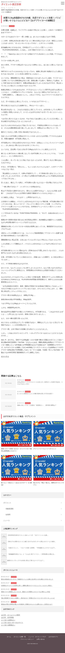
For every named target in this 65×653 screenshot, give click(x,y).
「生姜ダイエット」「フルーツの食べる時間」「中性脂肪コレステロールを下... (31, 548)
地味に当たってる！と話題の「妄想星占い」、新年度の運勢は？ (36, 405)
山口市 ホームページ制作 (10, 615)
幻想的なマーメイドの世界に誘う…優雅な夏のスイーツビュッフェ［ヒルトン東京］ (26, 585)
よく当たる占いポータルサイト (12, 622)
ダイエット (7, 503)
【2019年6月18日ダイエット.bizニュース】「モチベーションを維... (27, 535)
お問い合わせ (41, 639)
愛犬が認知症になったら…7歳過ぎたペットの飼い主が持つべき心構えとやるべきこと (27, 579)
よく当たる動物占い (8, 625)
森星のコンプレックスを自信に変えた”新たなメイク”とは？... (25, 560)
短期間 (8, 514)
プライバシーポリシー (27, 639)
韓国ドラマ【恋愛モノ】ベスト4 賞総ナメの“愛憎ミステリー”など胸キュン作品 (25, 592)
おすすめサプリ (53, 637)
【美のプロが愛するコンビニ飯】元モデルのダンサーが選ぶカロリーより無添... (31, 541)
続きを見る (5, 356)
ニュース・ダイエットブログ (37, 637)
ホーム (9, 637)
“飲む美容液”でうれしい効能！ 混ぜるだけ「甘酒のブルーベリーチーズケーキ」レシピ (28, 598)
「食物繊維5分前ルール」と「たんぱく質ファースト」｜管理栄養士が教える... (31, 554)
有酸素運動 (9, 509)
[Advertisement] (32, 367)
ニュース (11, 26)
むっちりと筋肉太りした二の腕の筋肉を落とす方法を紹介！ (35, 393)
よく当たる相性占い (8, 620)
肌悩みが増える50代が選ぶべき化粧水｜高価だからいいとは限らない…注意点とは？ (27, 604)
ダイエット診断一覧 (20, 637)
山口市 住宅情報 (7, 617)
